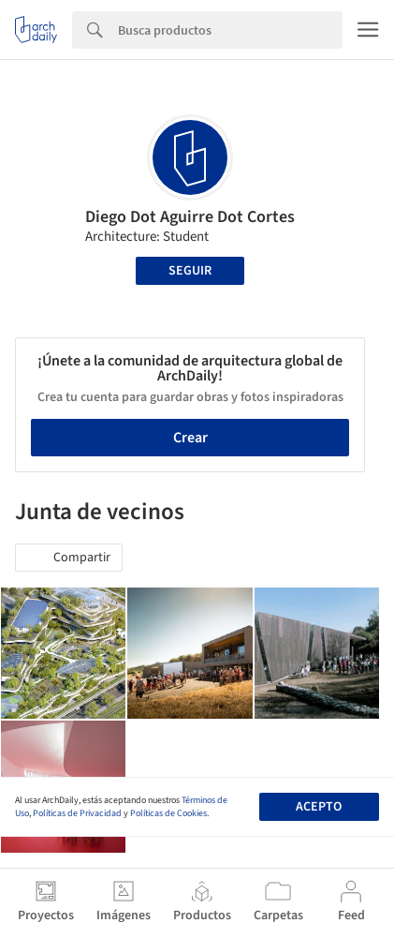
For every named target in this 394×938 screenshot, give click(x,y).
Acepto (319, 806)
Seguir (190, 270)
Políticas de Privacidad (77, 813)
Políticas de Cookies (168, 813)
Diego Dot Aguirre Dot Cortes (190, 217)
